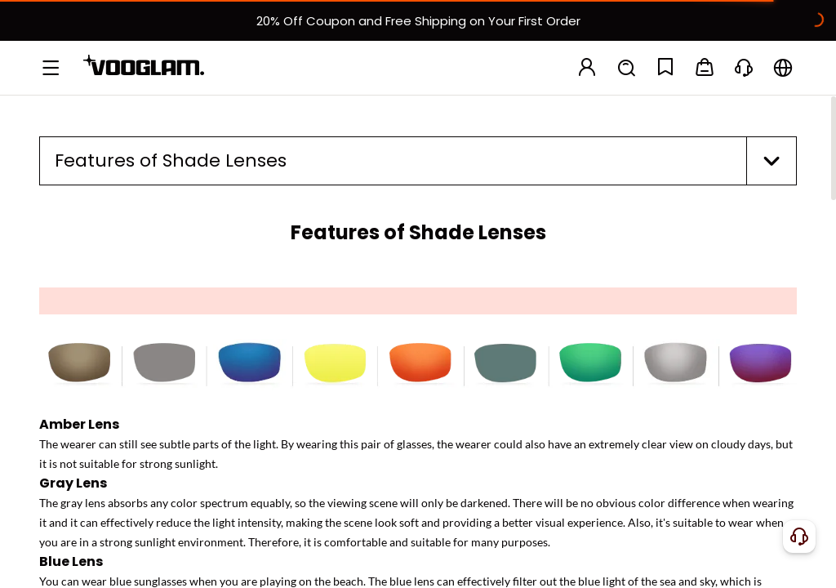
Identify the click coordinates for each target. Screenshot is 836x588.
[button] (418, 160)
